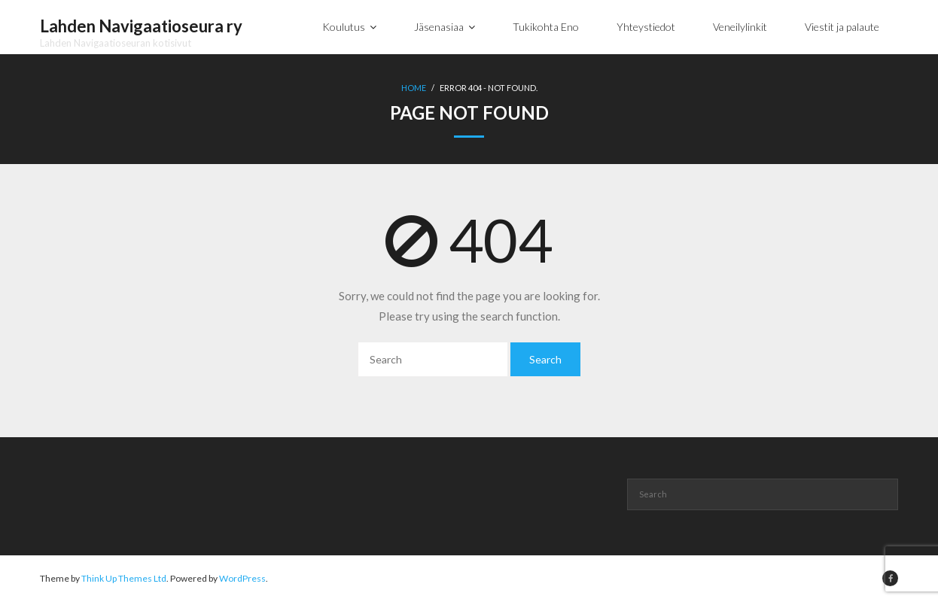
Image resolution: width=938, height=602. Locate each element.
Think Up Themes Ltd (123, 578)
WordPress (242, 578)
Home (413, 88)
